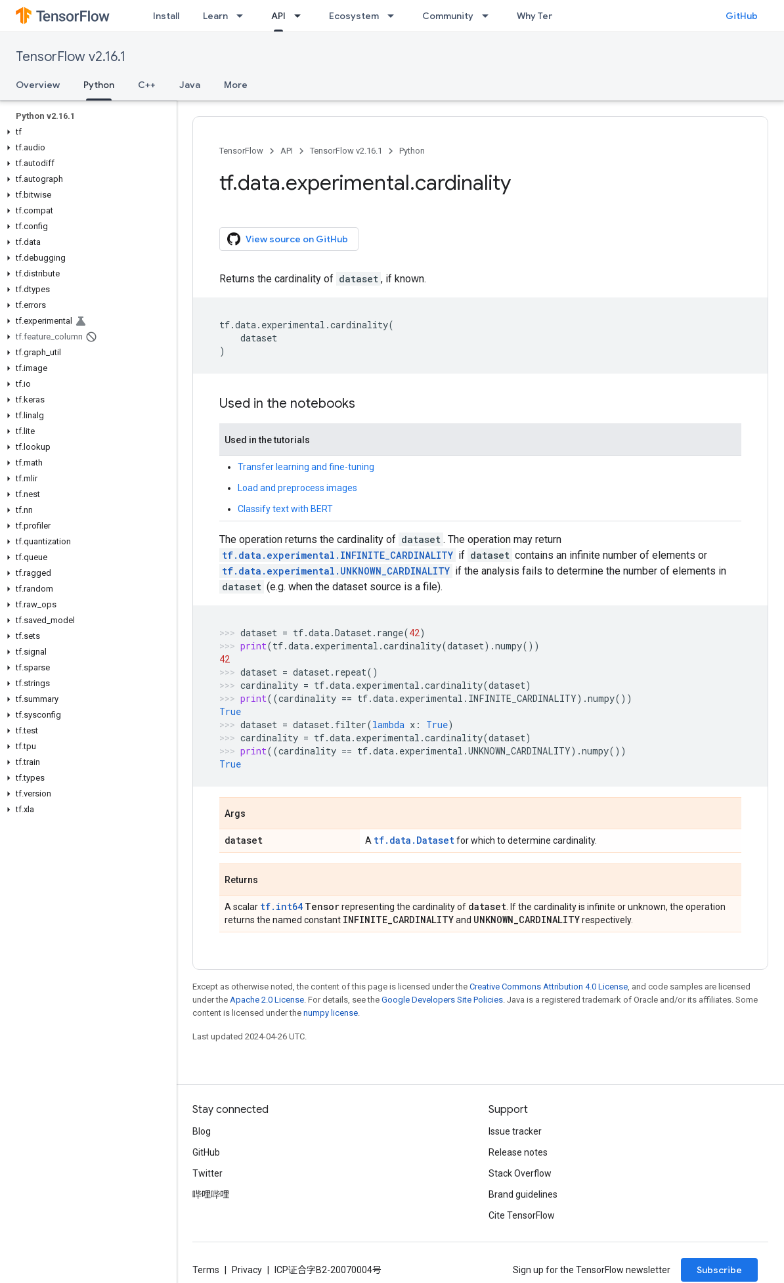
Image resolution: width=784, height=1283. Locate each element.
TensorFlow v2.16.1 (70, 57)
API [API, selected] (278, 16)
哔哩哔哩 (210, 1194)
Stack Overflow (520, 1173)
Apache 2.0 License (267, 1000)
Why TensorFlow (552, 16)
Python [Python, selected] (98, 85)
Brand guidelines (523, 1194)
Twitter (207, 1173)
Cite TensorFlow (522, 1215)
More (236, 85)
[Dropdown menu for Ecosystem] (394, 16)
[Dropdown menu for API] (301, 16)
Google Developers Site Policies (442, 1000)
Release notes (518, 1152)
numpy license (330, 1013)
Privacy (247, 1270)
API (286, 151)
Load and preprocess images (297, 488)
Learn (215, 16)
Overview (38, 85)
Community (447, 16)
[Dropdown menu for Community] (489, 16)
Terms (205, 1270)
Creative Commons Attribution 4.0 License (548, 986)
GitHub (742, 16)
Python (412, 151)
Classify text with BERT (285, 509)
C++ (147, 85)
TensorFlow (241, 151)
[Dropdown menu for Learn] (243, 16)
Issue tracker (515, 1131)
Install (166, 16)
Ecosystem (354, 16)
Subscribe (719, 1270)
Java (189, 85)
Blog (201, 1131)
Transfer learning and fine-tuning (306, 467)
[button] (85, 132)
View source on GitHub (287, 239)
